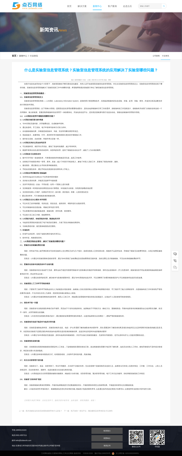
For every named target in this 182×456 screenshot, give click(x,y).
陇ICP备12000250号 (103, 453)
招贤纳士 (107, 438)
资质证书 (107, 446)
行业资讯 (32, 56)
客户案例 (112, 6)
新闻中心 (97, 6)
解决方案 (82, 6)
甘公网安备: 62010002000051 (126, 453)
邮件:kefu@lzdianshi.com (21, 440)
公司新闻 (156, 56)
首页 (69, 6)
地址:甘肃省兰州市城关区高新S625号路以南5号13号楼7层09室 (36, 446)
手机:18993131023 (19, 430)
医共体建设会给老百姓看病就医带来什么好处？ (44, 411)
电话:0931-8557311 (19, 435)
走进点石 (127, 6)
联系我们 (107, 431)
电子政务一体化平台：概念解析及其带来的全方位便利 (91, 411)
